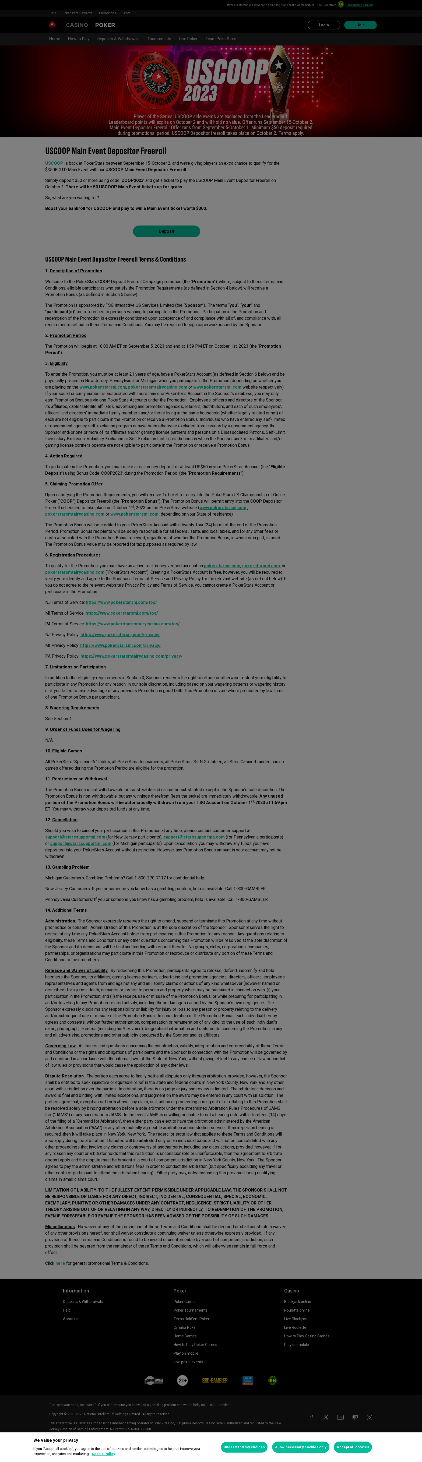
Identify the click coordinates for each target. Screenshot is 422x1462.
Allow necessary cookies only (301, 1447)
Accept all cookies (353, 1447)
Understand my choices (244, 1447)
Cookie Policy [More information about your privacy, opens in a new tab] (103, 1454)
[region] (211, 1447)
